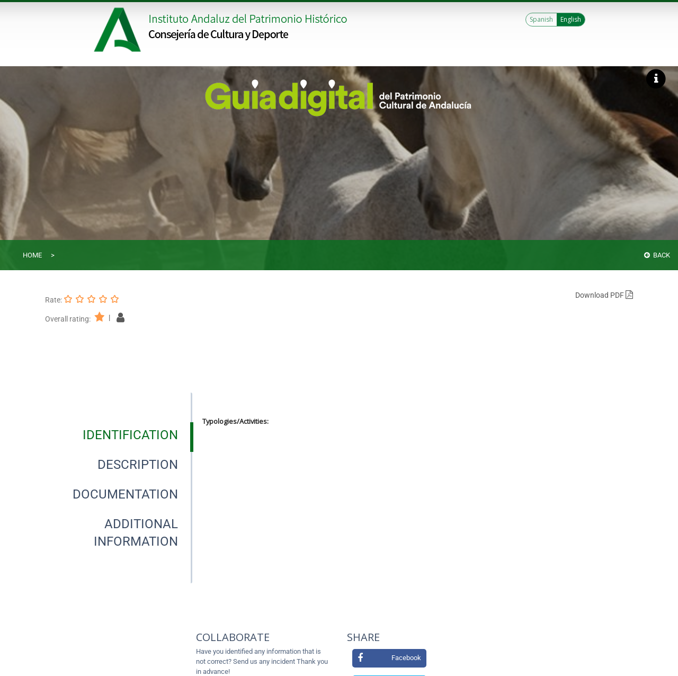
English (570, 19)
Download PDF (604, 295)
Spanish (541, 19)
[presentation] (119, 435)
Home (32, 255)
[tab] (130, 435)
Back (657, 255)
